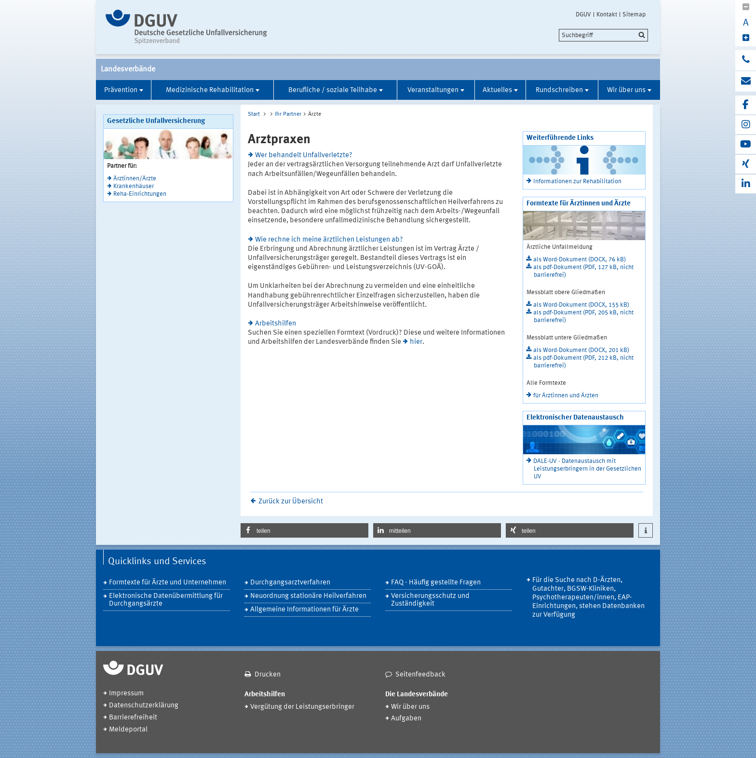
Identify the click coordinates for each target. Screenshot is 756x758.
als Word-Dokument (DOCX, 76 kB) (579, 260)
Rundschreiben (559, 90)
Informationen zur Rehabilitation (577, 181)
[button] (304, 530)
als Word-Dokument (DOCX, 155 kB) (581, 305)
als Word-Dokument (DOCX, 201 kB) (581, 350)
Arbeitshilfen (275, 323)
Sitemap (634, 14)
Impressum (126, 693)
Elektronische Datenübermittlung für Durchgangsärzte (166, 600)
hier (416, 342)
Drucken (268, 674)
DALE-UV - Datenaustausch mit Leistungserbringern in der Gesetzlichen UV (587, 469)
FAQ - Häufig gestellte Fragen (436, 582)
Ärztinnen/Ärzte (134, 179)
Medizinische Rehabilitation (210, 90)
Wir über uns (626, 90)
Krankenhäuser (133, 186)
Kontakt (606, 14)
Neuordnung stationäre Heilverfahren (308, 596)
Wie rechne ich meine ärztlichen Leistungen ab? (329, 240)
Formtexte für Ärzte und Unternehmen (167, 582)
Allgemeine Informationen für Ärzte (304, 609)
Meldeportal (128, 729)
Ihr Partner (288, 114)
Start (254, 114)
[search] (603, 35)
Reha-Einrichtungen (139, 194)
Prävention (120, 90)
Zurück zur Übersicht (290, 501)
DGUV (583, 14)
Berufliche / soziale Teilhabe (332, 90)
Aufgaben (406, 718)
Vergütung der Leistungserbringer (302, 707)
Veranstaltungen (433, 90)
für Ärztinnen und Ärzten (565, 396)
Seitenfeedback (420, 674)
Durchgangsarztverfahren (290, 582)
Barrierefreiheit (133, 717)
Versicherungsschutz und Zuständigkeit (430, 600)
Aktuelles (497, 90)
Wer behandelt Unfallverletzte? (303, 155)
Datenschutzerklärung (143, 705)
